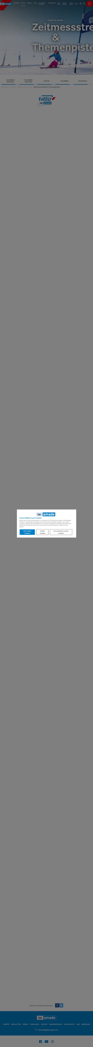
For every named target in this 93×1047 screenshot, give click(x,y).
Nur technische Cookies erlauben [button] (61, 532)
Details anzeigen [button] (42, 532)
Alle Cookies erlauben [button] (27, 532)
